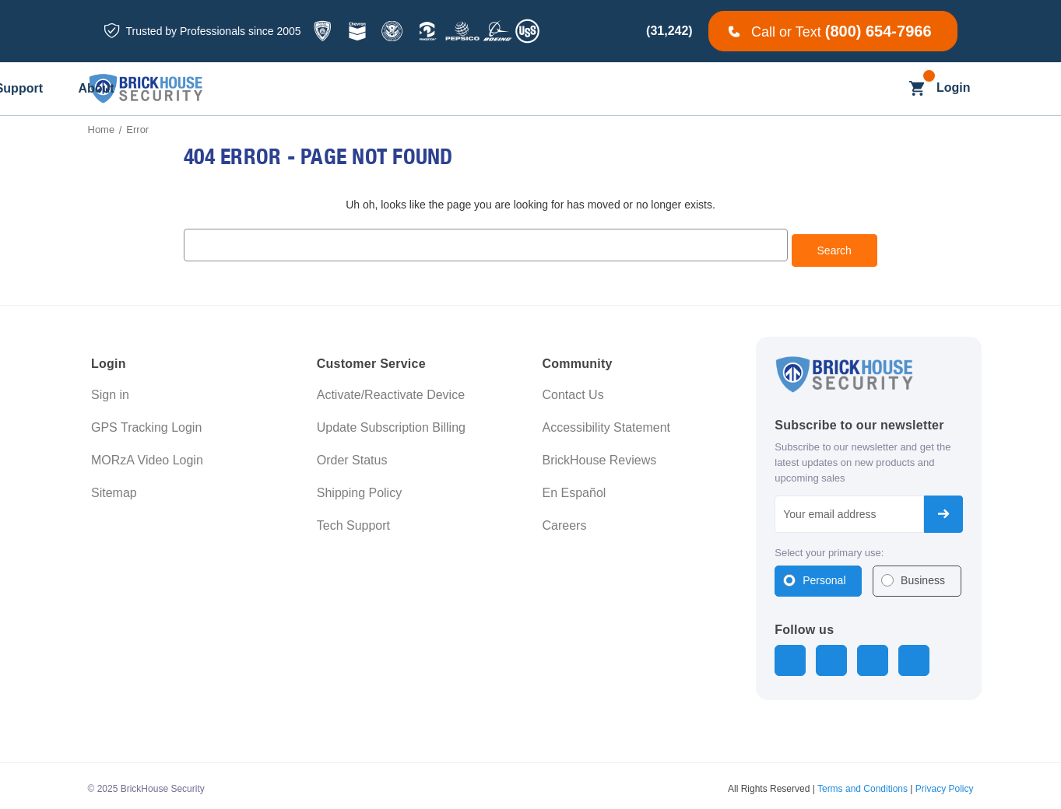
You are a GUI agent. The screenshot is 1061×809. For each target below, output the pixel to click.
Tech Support (353, 520)
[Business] (486, 89)
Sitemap (114, 488)
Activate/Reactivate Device (391, 390)
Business (923, 575)
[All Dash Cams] (386, 89)
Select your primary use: (829, 547)
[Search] (886, 88)
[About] (794, 89)
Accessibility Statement (607, 422)
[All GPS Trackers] (276, 89)
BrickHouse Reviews (600, 455)
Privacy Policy (944, 781)
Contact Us (573, 390)
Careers (565, 520)
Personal (824, 575)
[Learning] (631, 89)
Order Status (352, 455)
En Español (574, 488)
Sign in (110, 390)
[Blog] (562, 89)
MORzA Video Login (147, 455)
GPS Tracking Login (146, 422)
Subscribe (943, 508)
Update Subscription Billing (391, 422)
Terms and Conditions (862, 781)
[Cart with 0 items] (916, 88)
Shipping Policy (359, 488)
